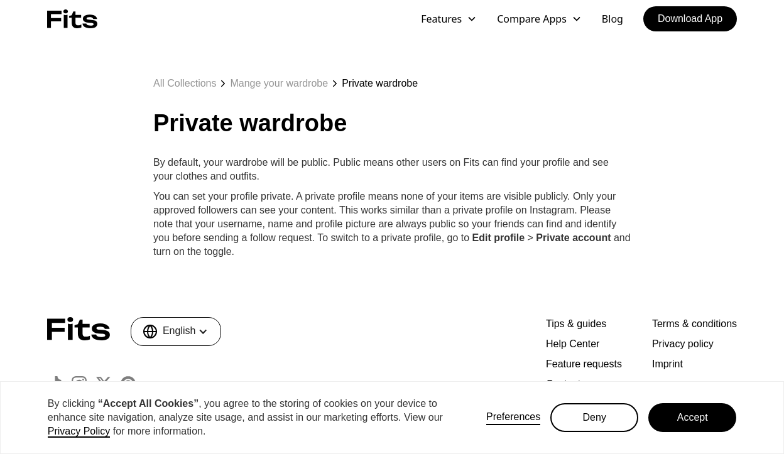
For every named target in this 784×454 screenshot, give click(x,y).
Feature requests (584, 364)
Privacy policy (683, 343)
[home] (72, 18)
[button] (449, 18)
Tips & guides (576, 323)
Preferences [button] (513, 416)
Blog (612, 19)
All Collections (184, 83)
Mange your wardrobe (279, 83)
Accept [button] (692, 417)
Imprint (667, 364)
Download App (690, 18)
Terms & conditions (694, 323)
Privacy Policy (79, 431)
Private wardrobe (380, 83)
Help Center (572, 343)
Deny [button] (594, 417)
